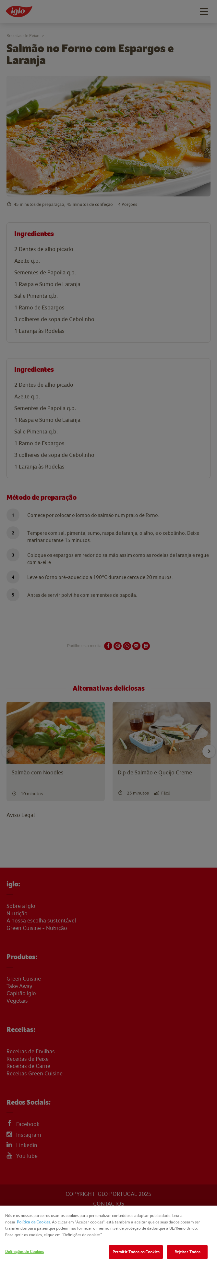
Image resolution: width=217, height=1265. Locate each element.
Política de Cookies (33, 1222)
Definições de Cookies (24, 1251)
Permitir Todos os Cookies (136, 1251)
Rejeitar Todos (187, 1251)
